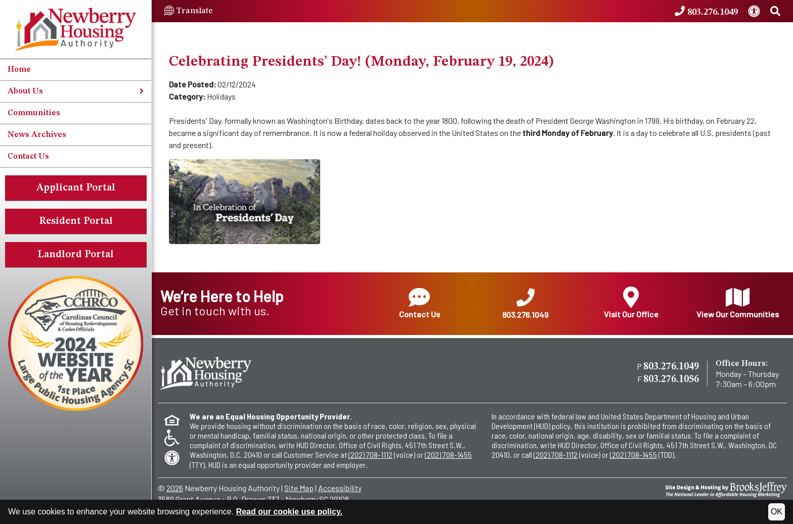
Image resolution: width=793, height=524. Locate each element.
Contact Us (28, 157)
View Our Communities (737, 303)
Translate (188, 11)
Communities (34, 113)
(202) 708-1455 (448, 454)
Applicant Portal (75, 188)
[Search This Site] (775, 11)
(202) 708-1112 (370, 454)
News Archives (37, 135)
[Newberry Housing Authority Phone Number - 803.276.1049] (706, 11)
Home (19, 70)
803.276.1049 (525, 304)
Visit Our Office (631, 303)
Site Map (299, 488)
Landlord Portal (75, 255)
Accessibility (340, 488)
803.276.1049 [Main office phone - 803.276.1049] (671, 367)
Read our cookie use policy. (289, 511)
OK (776, 511)
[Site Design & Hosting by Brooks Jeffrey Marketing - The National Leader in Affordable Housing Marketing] (726, 488)
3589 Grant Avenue (189, 499)
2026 (174, 488)
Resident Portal (76, 221)
